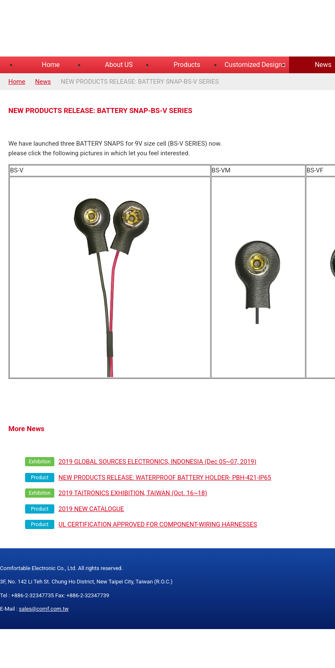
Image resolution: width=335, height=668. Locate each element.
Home (51, 65)
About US (118, 65)
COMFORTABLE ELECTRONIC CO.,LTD (104, 29)
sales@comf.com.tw (44, 609)
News (43, 81)
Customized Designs (254, 65)
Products (186, 65)
